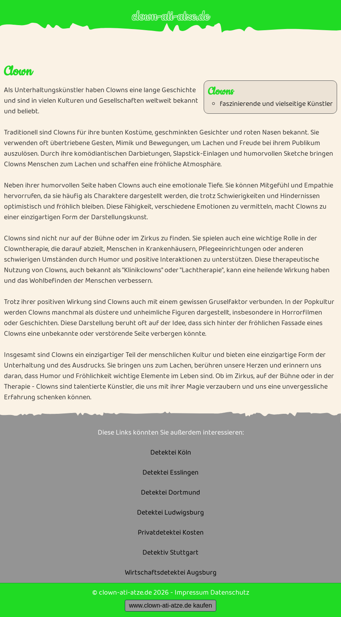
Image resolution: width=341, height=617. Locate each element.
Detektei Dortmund (170, 493)
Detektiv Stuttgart (170, 553)
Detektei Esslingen (170, 473)
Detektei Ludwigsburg (170, 513)
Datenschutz (229, 592)
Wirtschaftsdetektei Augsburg (171, 573)
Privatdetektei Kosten (171, 533)
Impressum (192, 592)
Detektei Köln (170, 453)
